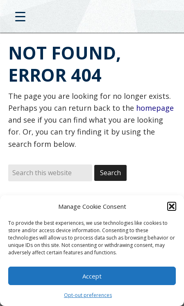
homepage (155, 108)
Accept (92, 276)
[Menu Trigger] (20, 16)
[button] (172, 206)
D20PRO (92, 18)
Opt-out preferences (88, 295)
